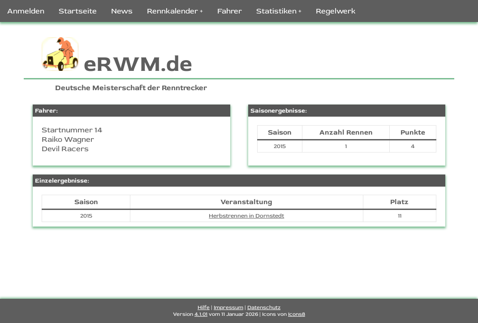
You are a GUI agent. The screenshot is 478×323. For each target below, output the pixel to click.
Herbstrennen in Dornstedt (246, 215)
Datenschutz (263, 307)
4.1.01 (200, 314)
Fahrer (229, 11)
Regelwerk (336, 11)
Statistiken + (278, 11)
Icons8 (296, 314)
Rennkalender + (175, 11)
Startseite (78, 11)
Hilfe (204, 307)
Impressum (228, 307)
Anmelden (25, 11)
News (122, 11)
